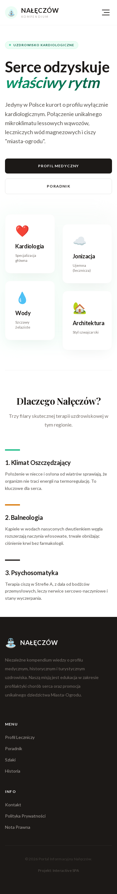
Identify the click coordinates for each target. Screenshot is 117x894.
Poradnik (58, 186)
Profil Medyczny (58, 166)
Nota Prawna (17, 827)
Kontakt (13, 804)
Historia (12, 771)
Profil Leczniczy (20, 737)
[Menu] (106, 12)
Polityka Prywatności (25, 815)
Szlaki (10, 759)
